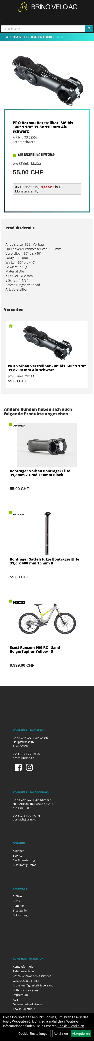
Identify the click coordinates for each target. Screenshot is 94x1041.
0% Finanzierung (24, 860)
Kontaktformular (24, 966)
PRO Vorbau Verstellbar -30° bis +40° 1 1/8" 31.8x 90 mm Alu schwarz (47, 368)
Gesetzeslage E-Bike (26, 981)
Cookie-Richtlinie (24, 1009)
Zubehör (18, 906)
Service (17, 855)
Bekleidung (20, 915)
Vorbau (60, 37)
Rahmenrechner (23, 971)
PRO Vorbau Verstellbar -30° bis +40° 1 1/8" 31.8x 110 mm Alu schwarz (43, 127)
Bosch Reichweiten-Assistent (32, 976)
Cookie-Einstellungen (34, 1033)
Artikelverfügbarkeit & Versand (33, 985)
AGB (15, 999)
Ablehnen (61, 1033)
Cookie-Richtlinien (70, 1026)
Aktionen (18, 851)
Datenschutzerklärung (27, 1004)
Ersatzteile (20, 37)
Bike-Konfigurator (24, 865)
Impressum (20, 995)
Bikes (16, 901)
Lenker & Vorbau (41, 37)
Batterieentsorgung (26, 990)
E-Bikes (17, 896)
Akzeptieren (81, 1033)
